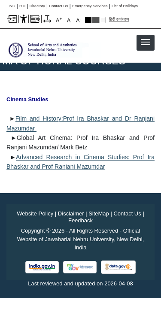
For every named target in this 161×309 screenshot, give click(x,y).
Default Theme (103, 20)
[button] (145, 42)
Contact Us (58, 6)
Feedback (80, 220)
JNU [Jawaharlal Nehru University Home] (11, 6)
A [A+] (59, 20)
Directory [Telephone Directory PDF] (37, 6)
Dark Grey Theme (95, 20)
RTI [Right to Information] (22, 6)
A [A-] (78, 20)
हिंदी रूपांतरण (119, 19)
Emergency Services (90, 6)
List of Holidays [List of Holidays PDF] (125, 6)
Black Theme (88, 20)
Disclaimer (71, 213)
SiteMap (98, 213)
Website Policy (35, 213)
